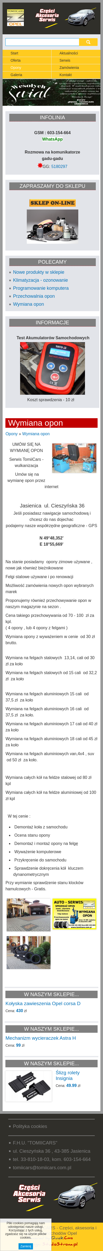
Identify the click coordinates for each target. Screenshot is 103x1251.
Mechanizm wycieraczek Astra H (40, 1038)
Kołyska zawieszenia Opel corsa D (42, 1003)
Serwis (64, 60)
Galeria (16, 75)
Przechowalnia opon (34, 296)
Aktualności (68, 53)
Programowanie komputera (41, 288)
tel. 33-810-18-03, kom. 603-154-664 (52, 1159)
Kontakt (65, 75)
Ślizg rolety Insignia (68, 1075)
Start (14, 53)
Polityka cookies (30, 1126)
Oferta (16, 60)
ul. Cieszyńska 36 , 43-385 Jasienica (51, 1151)
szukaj (88, 42)
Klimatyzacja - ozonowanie (40, 280)
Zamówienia (69, 68)
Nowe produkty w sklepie (38, 272)
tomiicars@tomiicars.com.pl (42, 1167)
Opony (16, 68)
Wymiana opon (28, 304)
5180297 (59, 166)
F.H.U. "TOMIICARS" (35, 1142)
